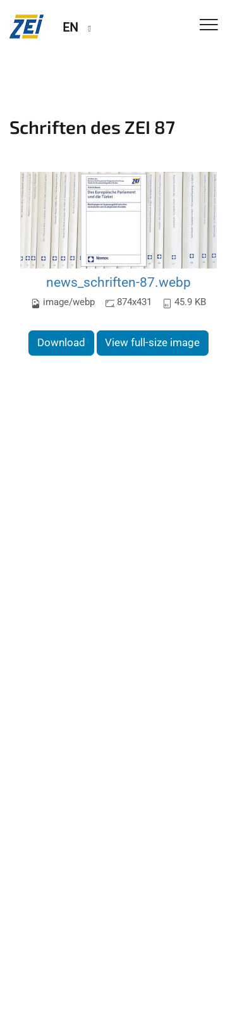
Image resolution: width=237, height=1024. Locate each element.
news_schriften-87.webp (118, 282)
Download (61, 342)
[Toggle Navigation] (209, 26)
